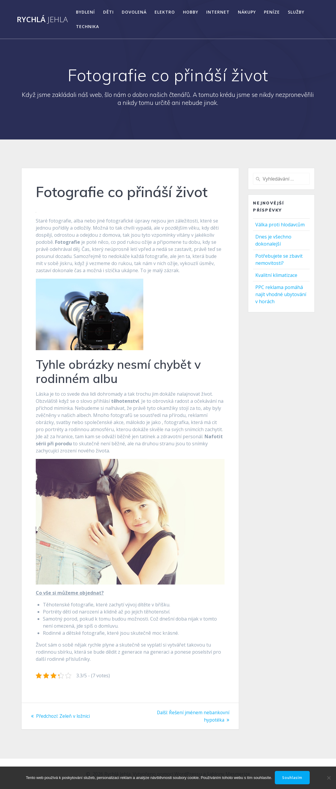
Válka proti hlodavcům (280, 224)
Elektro (165, 12)
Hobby (190, 12)
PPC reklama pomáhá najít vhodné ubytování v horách (280, 294)
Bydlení (85, 12)
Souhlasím (293, 777)
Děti (108, 12)
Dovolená (134, 12)
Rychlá (42, 19)
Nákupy (247, 12)
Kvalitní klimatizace (276, 275)
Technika (87, 26)
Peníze (272, 12)
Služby (296, 12)
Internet (218, 12)
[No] (329, 778)
